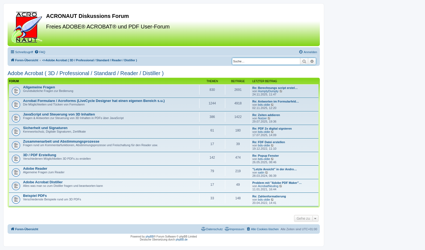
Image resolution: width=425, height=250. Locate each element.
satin (261, 172)
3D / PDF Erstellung (39, 155)
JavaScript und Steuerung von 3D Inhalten (59, 114)
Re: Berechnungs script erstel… (275, 87)
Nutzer (262, 118)
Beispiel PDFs (35, 196)
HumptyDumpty (268, 91)
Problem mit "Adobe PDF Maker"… (277, 182)
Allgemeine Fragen (39, 87)
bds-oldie (264, 104)
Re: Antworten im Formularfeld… (275, 101)
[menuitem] (39, 52)
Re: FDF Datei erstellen (268, 142)
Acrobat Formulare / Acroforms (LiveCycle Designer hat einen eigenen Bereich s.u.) (94, 101)
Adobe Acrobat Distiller (43, 182)
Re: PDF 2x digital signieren (272, 128)
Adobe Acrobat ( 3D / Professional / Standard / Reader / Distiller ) (86, 73)
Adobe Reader (35, 168)
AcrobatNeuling (268, 186)
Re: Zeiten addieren (266, 115)
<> (89, 60)
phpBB (150, 236)
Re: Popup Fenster (265, 155)
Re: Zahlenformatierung (269, 196)
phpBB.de (182, 239)
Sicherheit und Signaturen (45, 128)
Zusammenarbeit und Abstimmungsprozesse (61, 141)
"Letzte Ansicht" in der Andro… (274, 169)
